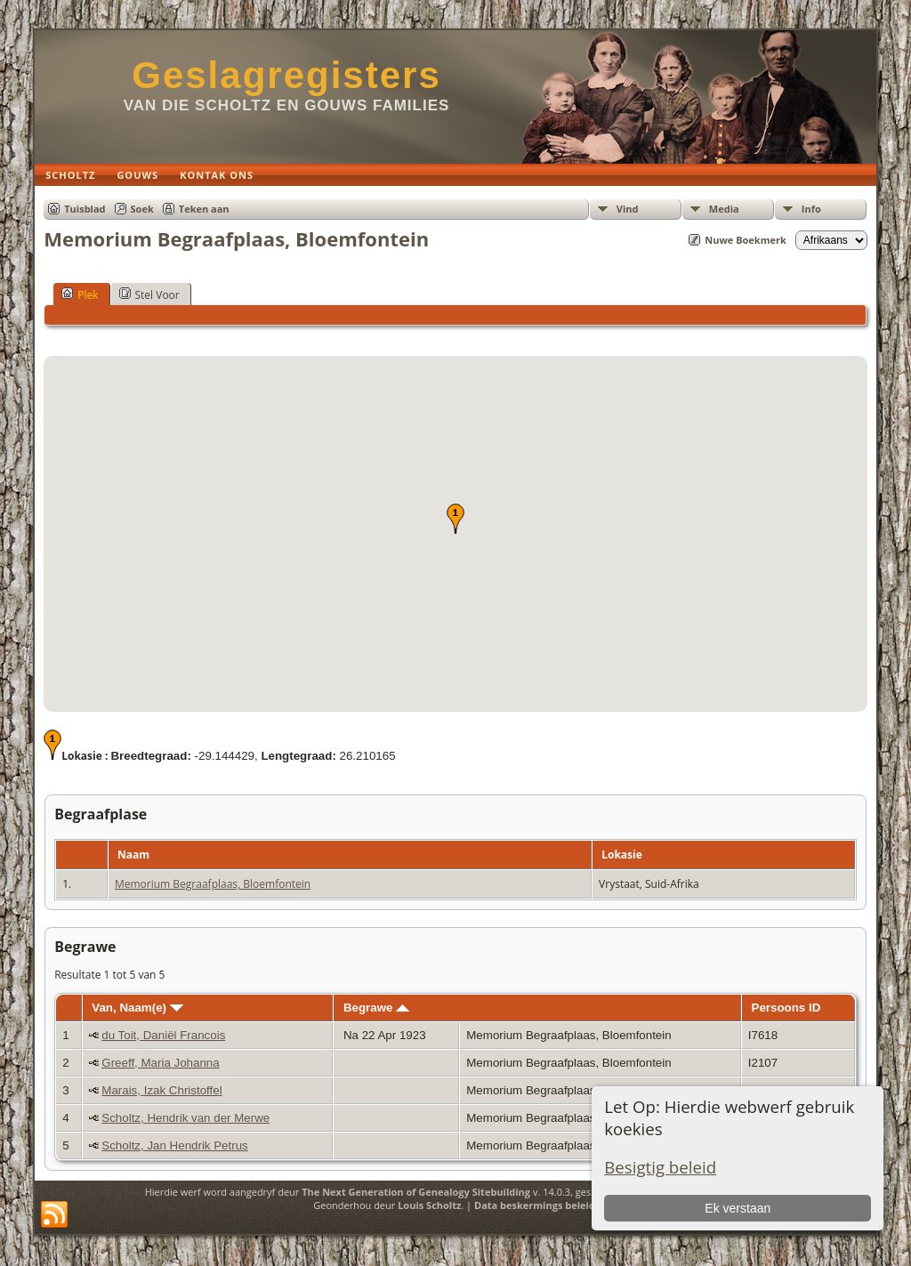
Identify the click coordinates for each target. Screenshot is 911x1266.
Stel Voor (149, 294)
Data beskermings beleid (534, 1205)
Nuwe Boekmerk (745, 239)
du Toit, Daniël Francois (163, 1035)
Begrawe (376, 1007)
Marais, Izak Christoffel (161, 1090)
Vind (628, 208)
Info (811, 208)
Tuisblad (84, 208)
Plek (79, 294)
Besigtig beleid (660, 1167)
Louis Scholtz (429, 1205)
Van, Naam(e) (137, 1007)
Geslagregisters (286, 75)
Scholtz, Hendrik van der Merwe (185, 1118)
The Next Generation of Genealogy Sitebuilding (416, 1191)
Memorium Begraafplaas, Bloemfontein (212, 883)
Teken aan (204, 208)
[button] (455, 519)
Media (724, 208)
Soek (142, 208)
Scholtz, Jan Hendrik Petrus (174, 1145)
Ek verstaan (737, 1208)
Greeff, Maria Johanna (160, 1062)
